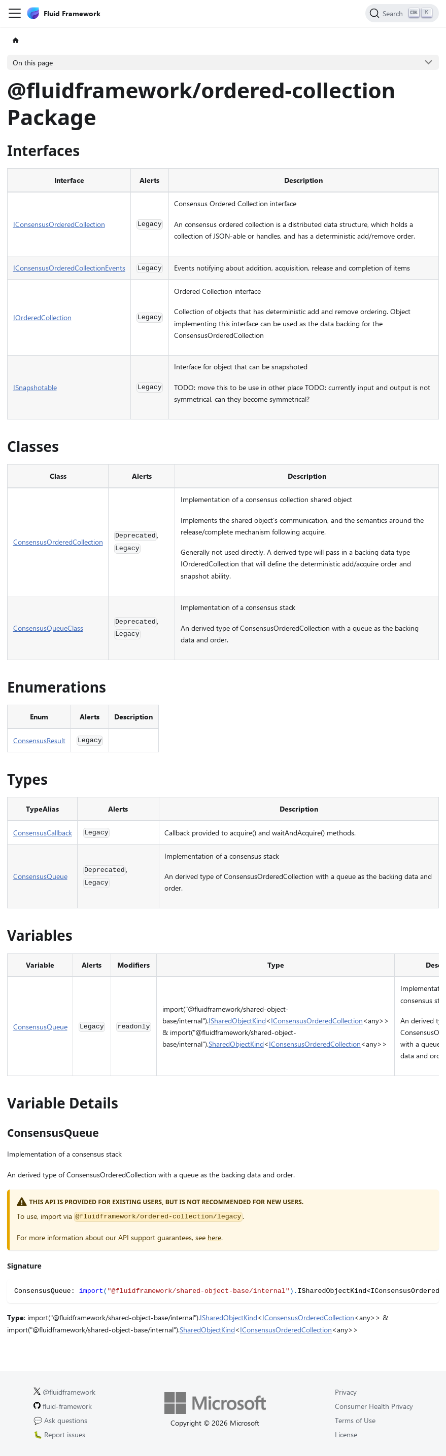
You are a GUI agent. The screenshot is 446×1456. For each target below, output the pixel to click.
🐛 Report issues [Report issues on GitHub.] (59, 1434)
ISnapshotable (35, 387)
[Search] (402, 13)
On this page (33, 62)
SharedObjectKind (236, 1044)
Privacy (346, 1392)
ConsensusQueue (40, 876)
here (214, 1237)
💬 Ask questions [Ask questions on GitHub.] (60, 1420)
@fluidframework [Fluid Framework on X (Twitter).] (64, 1392)
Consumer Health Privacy (374, 1406)
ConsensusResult (39, 740)
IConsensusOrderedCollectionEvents (69, 268)
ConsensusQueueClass (48, 628)
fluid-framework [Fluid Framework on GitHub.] (62, 1406)
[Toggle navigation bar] (14, 13)
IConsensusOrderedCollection (59, 224)
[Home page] (15, 41)
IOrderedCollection (42, 317)
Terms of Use (355, 1420)
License (346, 1434)
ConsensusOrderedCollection (58, 542)
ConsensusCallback (42, 832)
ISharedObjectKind (237, 1020)
